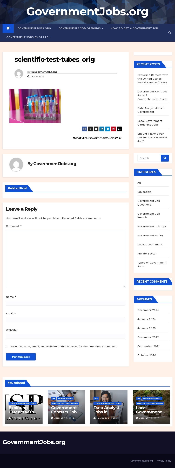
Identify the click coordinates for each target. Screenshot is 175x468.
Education (144, 191)
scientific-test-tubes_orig (55, 59)
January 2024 (146, 319)
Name (11, 296)
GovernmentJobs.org (87, 11)
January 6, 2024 (64, 418)
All (139, 182)
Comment (14, 226)
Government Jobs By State (27, 37)
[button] (169, 32)
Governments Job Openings (80, 28)
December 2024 (148, 310)
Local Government (149, 244)
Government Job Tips (152, 226)
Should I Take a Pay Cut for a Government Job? (152, 137)
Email (11, 313)
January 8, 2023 (107, 418)
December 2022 (148, 337)
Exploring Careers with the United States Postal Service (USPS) (152, 78)
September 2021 (148, 346)
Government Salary (150, 235)
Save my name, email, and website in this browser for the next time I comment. (63, 346)
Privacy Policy (164, 460)
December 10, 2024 (23, 418)
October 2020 (146, 355)
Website (11, 330)
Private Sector (147, 253)
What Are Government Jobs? (97, 138)
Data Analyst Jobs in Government (106, 412)
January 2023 (146, 328)
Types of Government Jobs (23, 403)
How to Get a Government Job (134, 28)
